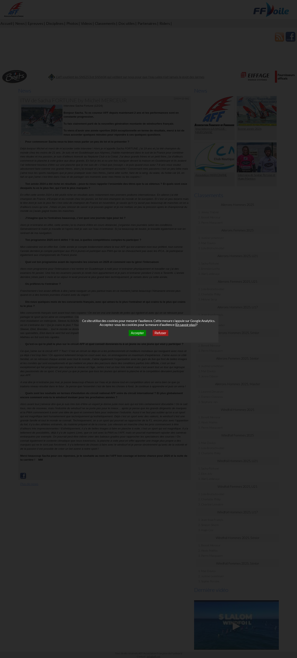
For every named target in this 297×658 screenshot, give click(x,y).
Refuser (160, 333)
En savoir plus (185, 325)
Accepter (137, 333)
